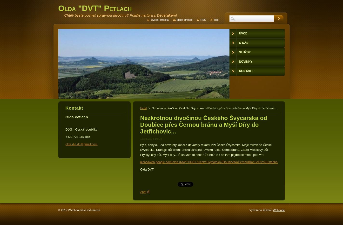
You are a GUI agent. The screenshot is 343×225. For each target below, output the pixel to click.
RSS (203, 19)
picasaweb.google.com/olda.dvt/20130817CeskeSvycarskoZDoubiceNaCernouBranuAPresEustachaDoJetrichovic (218, 162)
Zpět (143, 192)
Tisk (216, 19)
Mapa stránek (185, 19)
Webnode (279, 210)
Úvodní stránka (159, 19)
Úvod (143, 108)
